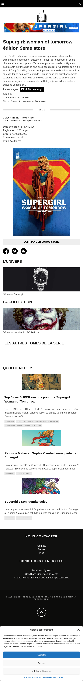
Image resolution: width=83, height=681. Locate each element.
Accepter (41, 655)
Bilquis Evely (32, 120)
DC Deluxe (23, 97)
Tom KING (28, 118)
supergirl (38, 89)
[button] (78, 629)
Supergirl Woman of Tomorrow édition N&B (23, 479)
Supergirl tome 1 (24, 527)
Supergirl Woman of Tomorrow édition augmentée (37, 475)
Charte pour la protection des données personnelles (42, 677)
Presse (41, 603)
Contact (41, 599)
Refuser (41, 663)
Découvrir (13, 294)
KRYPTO (26, 89)
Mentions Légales (41, 624)
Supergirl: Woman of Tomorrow (28, 101)
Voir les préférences (41, 671)
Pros (41, 607)
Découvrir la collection (21, 332)
